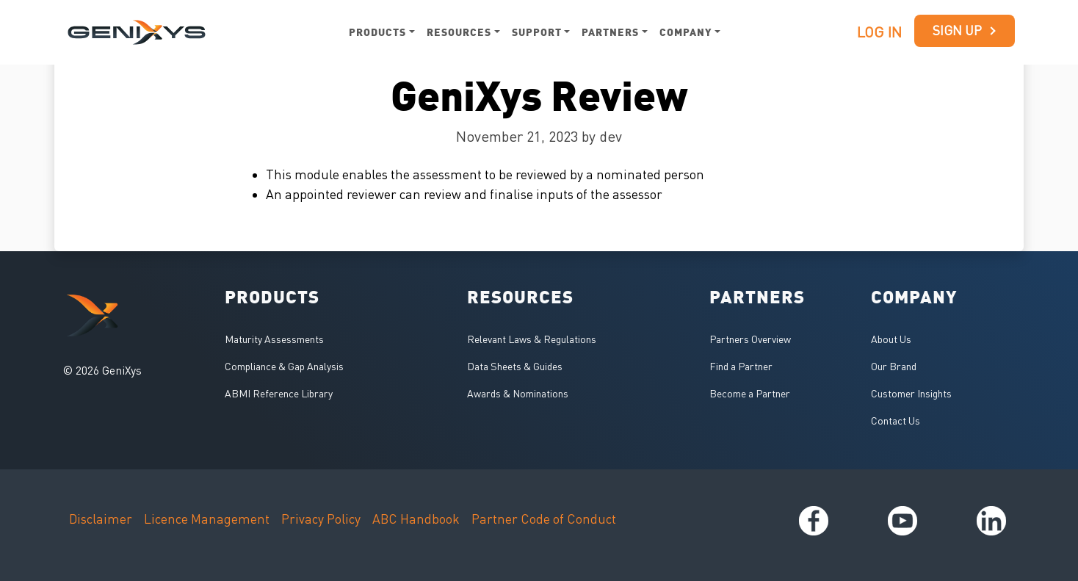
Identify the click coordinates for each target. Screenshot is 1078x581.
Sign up (965, 30)
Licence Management (207, 519)
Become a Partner (749, 393)
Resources (459, 32)
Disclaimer (100, 519)
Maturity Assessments (274, 339)
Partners (610, 32)
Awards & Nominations (517, 393)
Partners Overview (750, 339)
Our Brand (893, 366)
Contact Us (895, 420)
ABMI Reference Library (279, 393)
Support (537, 32)
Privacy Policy (321, 519)
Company (685, 32)
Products (377, 32)
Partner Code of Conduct (543, 519)
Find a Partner (741, 366)
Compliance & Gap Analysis (284, 366)
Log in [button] (879, 32)
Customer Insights (911, 393)
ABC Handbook (416, 519)
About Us (891, 339)
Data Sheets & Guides (514, 366)
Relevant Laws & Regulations (531, 339)
